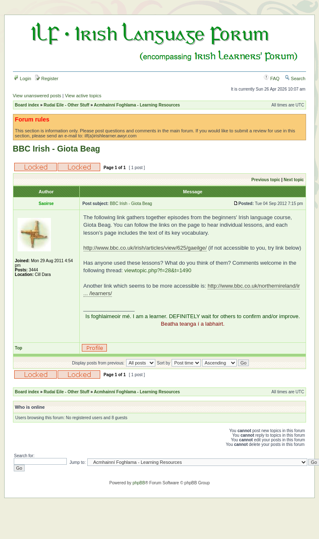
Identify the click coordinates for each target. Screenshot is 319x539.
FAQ (271, 78)
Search (295, 78)
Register (46, 78)
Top (19, 348)
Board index (27, 105)
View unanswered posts (37, 95)
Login (22, 78)
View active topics (83, 95)
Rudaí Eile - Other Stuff (66, 105)
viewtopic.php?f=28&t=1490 (157, 270)
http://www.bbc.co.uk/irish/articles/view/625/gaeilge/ (145, 248)
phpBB (138, 483)
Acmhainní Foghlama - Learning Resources (137, 105)
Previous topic (265, 179)
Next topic (294, 179)
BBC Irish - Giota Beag (56, 148)
